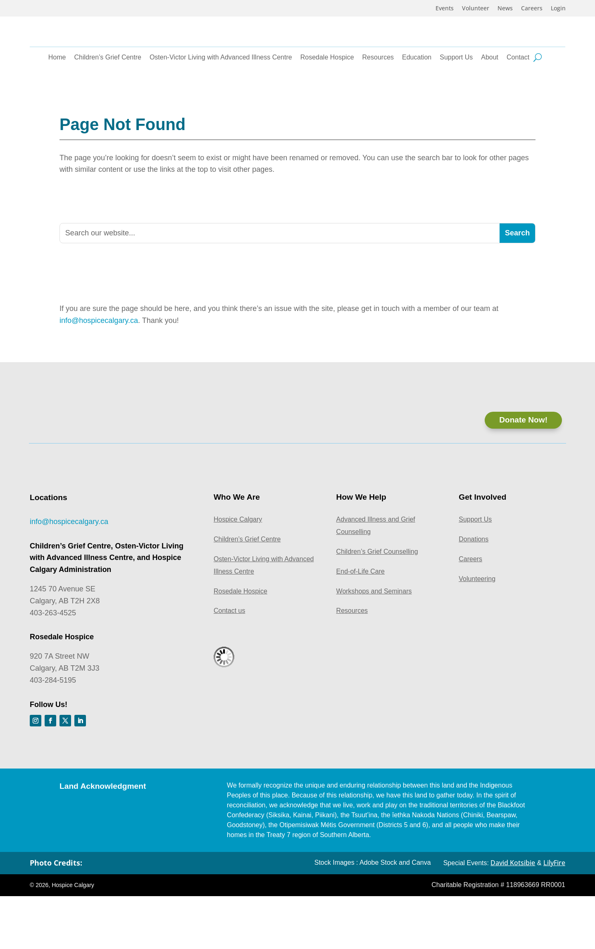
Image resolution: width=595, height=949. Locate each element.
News (505, 8)
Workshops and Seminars (374, 643)
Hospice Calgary (238, 572)
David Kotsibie (512, 915)
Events (445, 8)
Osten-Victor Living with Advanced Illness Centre (221, 100)
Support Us (456, 100)
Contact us (229, 663)
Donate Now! (522, 472)
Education (416, 100)
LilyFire (554, 915)
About (489, 100)
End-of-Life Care (360, 623)
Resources (378, 100)
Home (57, 100)
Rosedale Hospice (327, 100)
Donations (473, 591)
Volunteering (477, 631)
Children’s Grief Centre (107, 100)
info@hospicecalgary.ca (99, 357)
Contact (518, 100)
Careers (532, 8)
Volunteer (475, 8)
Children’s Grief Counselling (377, 604)
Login (558, 8)
